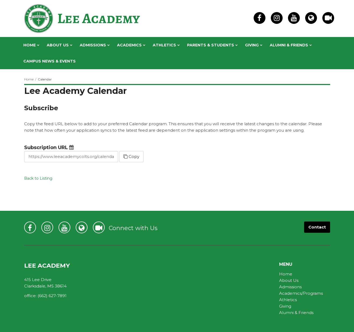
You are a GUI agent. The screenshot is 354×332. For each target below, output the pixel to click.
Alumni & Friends (296, 312)
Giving (285, 306)
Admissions (290, 286)
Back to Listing (38, 178)
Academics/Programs (301, 293)
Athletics (288, 299)
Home (29, 79)
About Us (288, 280)
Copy (131, 156)
